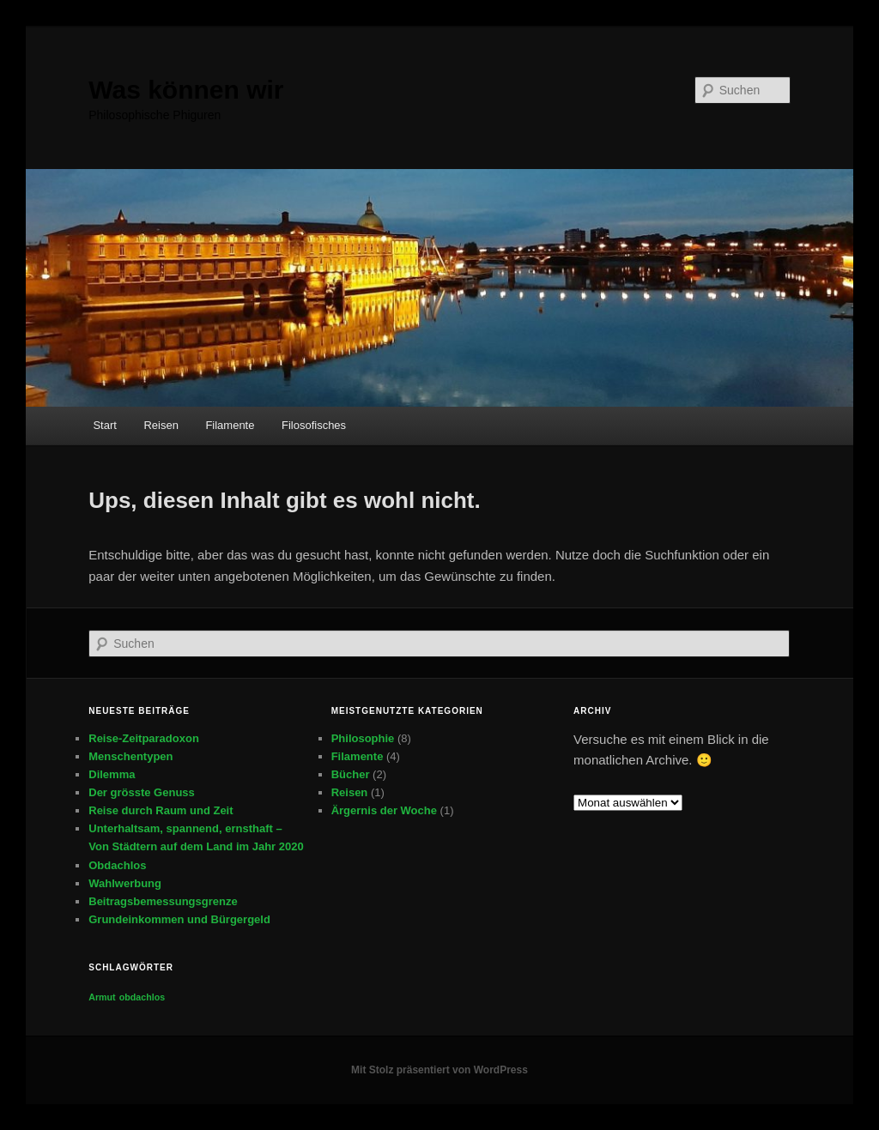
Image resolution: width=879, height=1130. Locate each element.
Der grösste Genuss (141, 792)
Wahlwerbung (124, 883)
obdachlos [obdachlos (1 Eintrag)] (142, 997)
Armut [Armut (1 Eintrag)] (101, 997)
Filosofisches (314, 425)
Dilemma (111, 774)
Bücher (350, 774)
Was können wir (185, 90)
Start (104, 425)
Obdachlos (117, 865)
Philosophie (363, 738)
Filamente (229, 425)
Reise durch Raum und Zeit (160, 810)
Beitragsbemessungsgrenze (162, 901)
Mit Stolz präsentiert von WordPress (439, 1070)
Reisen (160, 425)
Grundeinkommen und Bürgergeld (179, 919)
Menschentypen (130, 756)
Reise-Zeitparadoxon (143, 738)
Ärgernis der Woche (384, 810)
